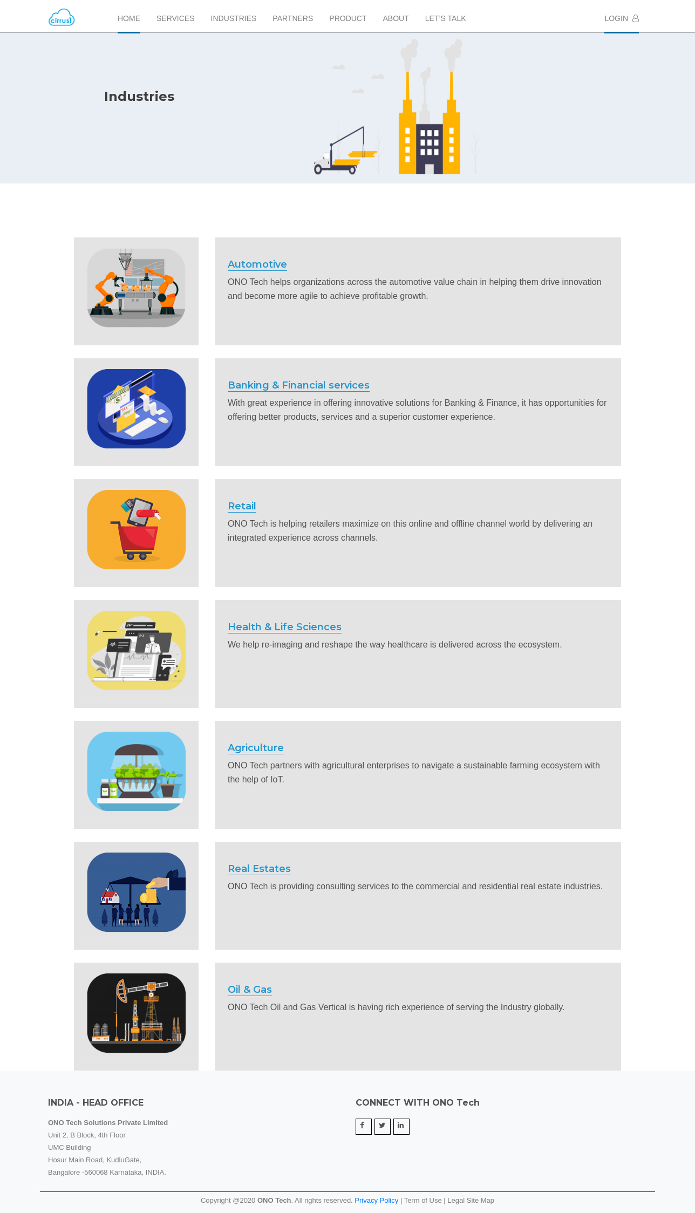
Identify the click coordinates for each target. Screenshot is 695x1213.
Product (347, 18)
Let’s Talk (445, 18)
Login (621, 18)
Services (175, 18)
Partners (292, 18)
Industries (234, 18)
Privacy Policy (376, 1200)
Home (129, 18)
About (396, 18)
